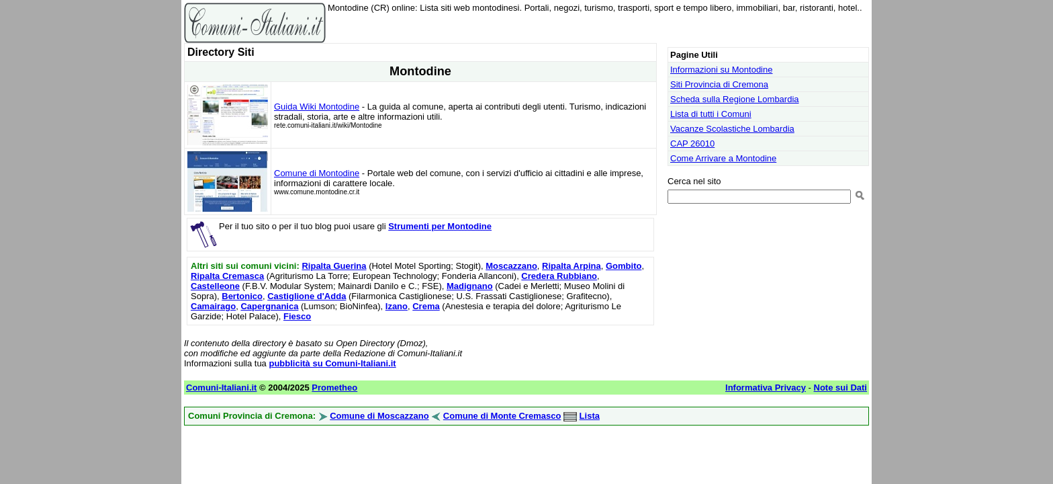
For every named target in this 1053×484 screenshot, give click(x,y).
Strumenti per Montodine (440, 226)
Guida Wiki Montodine (316, 107)
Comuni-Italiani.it (221, 387)
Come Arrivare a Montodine (723, 158)
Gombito (623, 266)
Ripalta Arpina (571, 266)
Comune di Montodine (316, 173)
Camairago (213, 306)
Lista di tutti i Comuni (710, 114)
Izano (396, 306)
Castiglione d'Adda (306, 296)
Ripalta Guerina (334, 266)
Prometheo (334, 387)
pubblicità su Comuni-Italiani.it (332, 363)
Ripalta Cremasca (227, 276)
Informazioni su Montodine (721, 70)
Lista (590, 416)
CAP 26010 (692, 143)
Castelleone (215, 286)
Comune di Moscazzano (379, 416)
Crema (425, 306)
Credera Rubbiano (559, 276)
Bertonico (242, 296)
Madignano (470, 286)
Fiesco (297, 316)
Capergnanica (269, 306)
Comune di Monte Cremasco (502, 416)
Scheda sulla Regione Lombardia (734, 99)
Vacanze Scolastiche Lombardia (732, 129)
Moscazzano (511, 266)
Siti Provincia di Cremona (719, 84)
